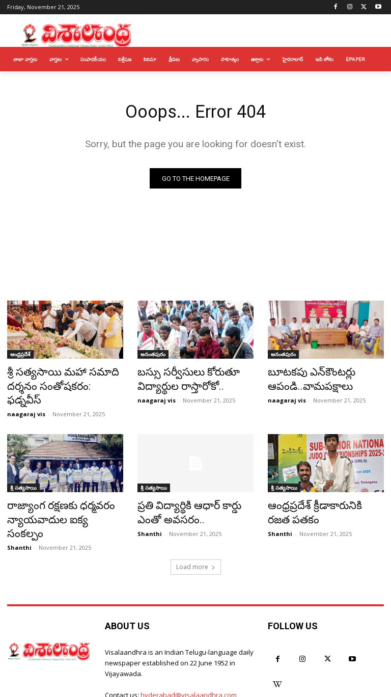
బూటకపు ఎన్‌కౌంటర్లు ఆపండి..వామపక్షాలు (303, 379)
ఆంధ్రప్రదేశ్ (20, 357)
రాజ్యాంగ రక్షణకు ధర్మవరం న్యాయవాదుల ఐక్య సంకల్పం (55, 493)
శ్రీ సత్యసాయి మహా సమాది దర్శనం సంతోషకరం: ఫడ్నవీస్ (56, 379)
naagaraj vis (26, 397)
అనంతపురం (153, 357)
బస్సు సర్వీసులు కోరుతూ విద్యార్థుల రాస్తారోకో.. (178, 379)
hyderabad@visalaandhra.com (189, 659)
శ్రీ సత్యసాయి (23, 471)
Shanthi (19, 512)
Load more (195, 531)
